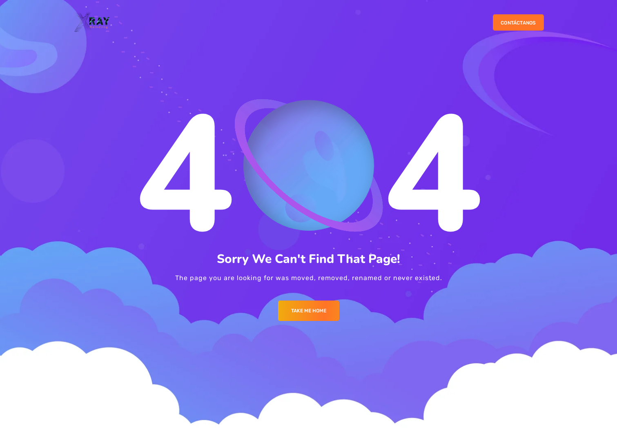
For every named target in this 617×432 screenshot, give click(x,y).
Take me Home (308, 311)
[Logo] (92, 22)
